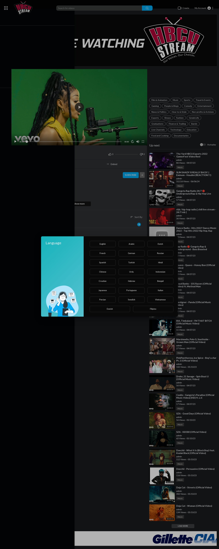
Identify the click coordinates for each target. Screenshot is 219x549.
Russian (160, 253)
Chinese (102, 272)
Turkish (131, 262)
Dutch (160, 244)
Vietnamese (160, 299)
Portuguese (131, 290)
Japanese (102, 290)
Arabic (131, 244)
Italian (160, 290)
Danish (110, 309)
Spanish (102, 262)
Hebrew (131, 281)
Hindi (160, 262)
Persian (102, 299)
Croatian (102, 281)
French (103, 253)
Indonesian (160, 272)
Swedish (131, 299)
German (131, 253)
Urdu (131, 272)
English (103, 244)
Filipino (153, 309)
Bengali (160, 281)
